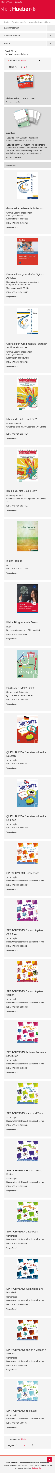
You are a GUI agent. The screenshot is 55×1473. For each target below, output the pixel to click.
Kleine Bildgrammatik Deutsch (23, 622)
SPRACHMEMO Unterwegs (22, 1231)
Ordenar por (15, 60)
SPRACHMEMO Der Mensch (22, 873)
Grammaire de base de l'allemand (25, 208)
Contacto (18, 2)
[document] (28, 1465)
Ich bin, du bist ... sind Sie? (21, 419)
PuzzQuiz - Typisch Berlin (20, 687)
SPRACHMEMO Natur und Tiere (24, 1113)
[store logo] (18, 9)
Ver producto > (12, 227)
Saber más (36, 1468)
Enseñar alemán (19, 22)
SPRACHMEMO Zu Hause (21, 1410)
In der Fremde (14, 560)
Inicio (6, 22)
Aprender (12, 35)
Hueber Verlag (6, 2)
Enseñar (11, 28)
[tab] (27, 53)
